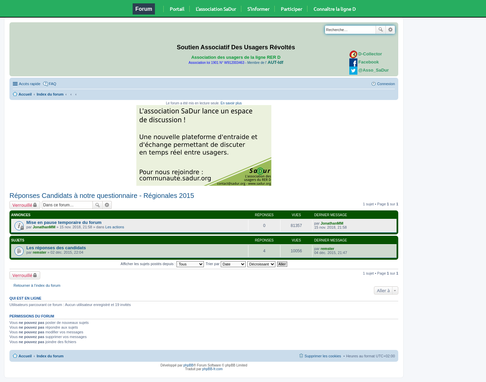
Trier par (225, 264)
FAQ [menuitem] (52, 84)
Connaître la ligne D (335, 9)
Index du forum (50, 94)
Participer (291, 9)
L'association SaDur (216, 9)
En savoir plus (231, 103)
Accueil (25, 94)
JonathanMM (44, 227)
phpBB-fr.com (212, 369)
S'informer (258, 9)
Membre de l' (265, 63)
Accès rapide (29, 84)
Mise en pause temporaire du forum (64, 222)
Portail (177, 9)
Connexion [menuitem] (386, 84)
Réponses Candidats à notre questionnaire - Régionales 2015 (101, 195)
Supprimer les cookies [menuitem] (322, 356)
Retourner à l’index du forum (37, 285)
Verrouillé (22, 205)
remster (39, 252)
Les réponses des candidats (56, 247)
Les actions (114, 227)
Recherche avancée (390, 30)
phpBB (188, 365)
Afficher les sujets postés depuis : (162, 264)
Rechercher (381, 30)
